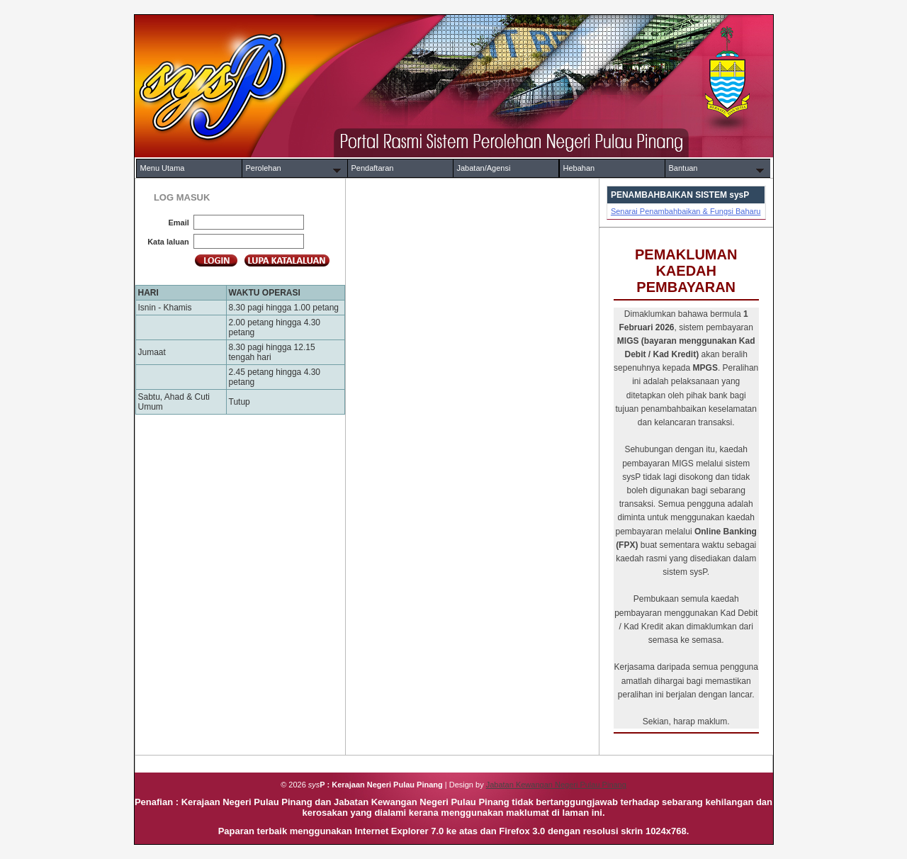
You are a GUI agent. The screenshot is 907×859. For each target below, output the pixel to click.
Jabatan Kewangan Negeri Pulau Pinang (556, 784)
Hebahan (579, 168)
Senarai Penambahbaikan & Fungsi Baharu (686, 211)
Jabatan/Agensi (484, 168)
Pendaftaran (372, 168)
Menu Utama (162, 168)
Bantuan (683, 168)
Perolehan (263, 168)
